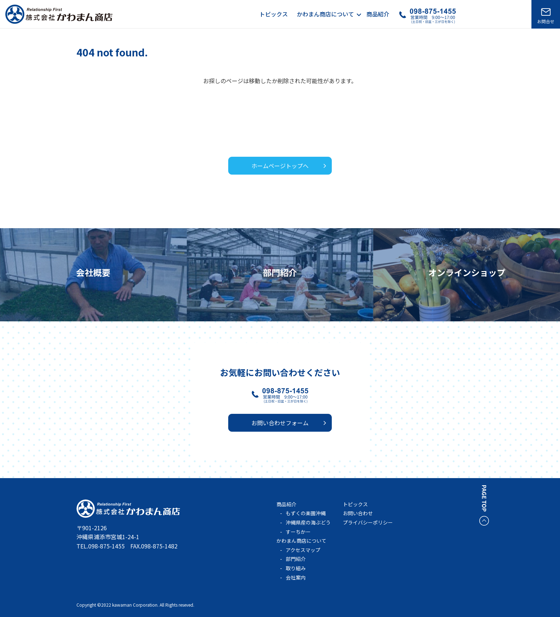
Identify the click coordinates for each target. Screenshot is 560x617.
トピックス (273, 14)
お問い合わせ (358, 513)
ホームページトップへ (280, 165)
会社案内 (296, 577)
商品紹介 (377, 14)
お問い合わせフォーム (280, 422)
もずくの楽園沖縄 (306, 513)
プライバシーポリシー (368, 522)
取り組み (296, 568)
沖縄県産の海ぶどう (308, 522)
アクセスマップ (303, 549)
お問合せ (545, 21)
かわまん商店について (325, 14)
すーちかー (298, 531)
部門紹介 (296, 558)
